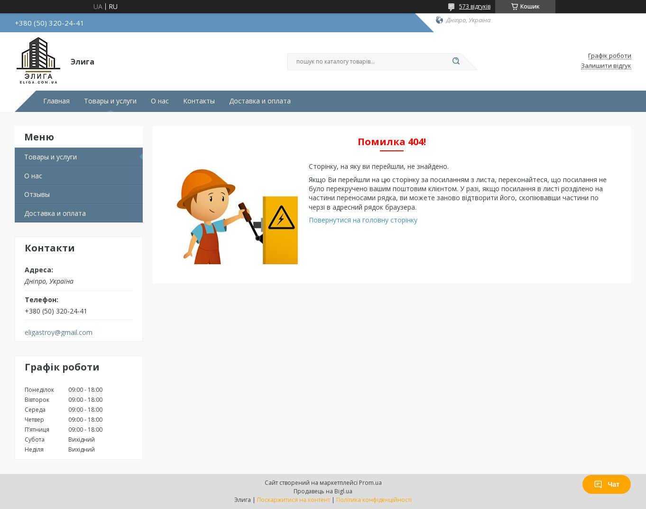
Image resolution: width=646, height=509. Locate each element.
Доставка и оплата (260, 101)
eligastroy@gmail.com (58, 332)
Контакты (199, 101)
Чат (606, 484)
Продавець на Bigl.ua (323, 491)
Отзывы (37, 194)
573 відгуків (474, 6)
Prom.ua (370, 483)
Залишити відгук (606, 66)
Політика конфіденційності (374, 500)
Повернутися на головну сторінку (363, 219)
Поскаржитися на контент (293, 500)
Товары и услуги (110, 101)
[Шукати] (455, 61)
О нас (160, 101)
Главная (56, 101)
